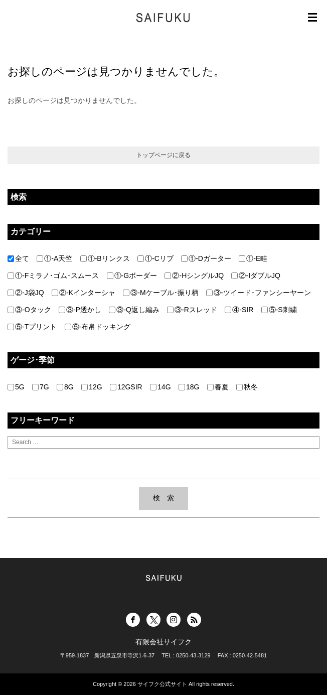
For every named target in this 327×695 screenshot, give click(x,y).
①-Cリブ (155, 258)
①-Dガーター (206, 258)
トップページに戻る (163, 155)
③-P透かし (80, 310)
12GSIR (126, 387)
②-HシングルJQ (194, 275)
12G (91, 387)
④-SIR (239, 310)
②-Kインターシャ (83, 293)
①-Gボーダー (132, 275)
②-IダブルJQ (255, 275)
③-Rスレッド (192, 310)
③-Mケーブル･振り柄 (160, 293)
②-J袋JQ (26, 293)
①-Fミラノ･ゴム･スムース (53, 275)
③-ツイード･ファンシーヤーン (258, 293)
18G (189, 387)
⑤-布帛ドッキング (98, 327)
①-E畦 (253, 258)
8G (65, 387)
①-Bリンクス (105, 258)
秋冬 (247, 387)
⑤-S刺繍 (279, 310)
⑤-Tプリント (32, 327)
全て (18, 258)
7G (40, 387)
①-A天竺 (54, 258)
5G (16, 387)
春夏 (218, 387)
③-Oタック (29, 310)
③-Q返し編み (134, 310)
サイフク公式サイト (162, 684)
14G (160, 387)
